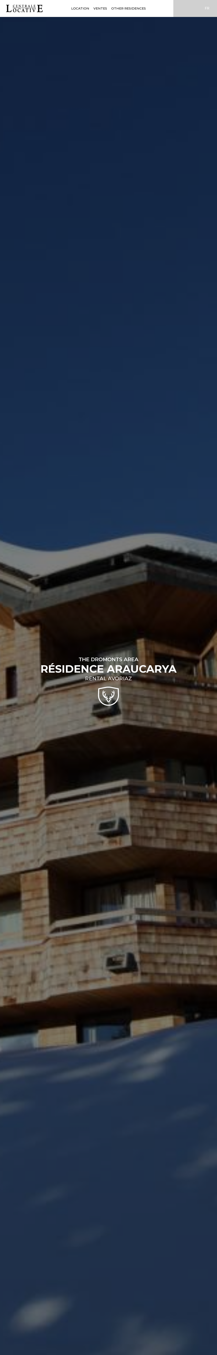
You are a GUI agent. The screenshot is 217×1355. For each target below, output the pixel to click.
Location (80, 8)
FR (207, 8)
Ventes (100, 8)
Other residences (128, 8)
